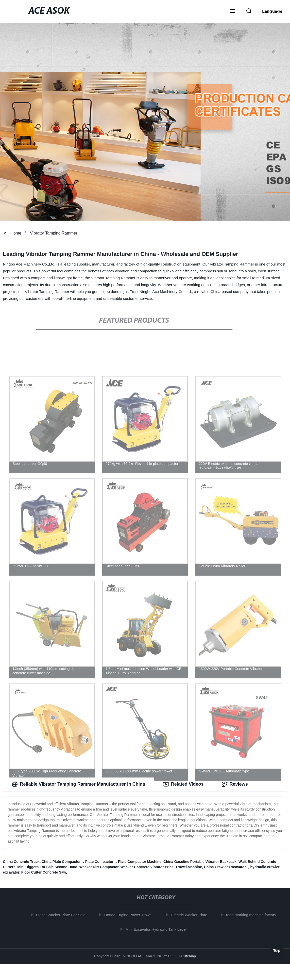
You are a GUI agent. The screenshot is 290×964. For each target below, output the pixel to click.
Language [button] (272, 11)
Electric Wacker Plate (191, 915)
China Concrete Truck (21, 862)
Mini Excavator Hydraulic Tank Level (158, 929)
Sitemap (189, 956)
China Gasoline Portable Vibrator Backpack (199, 862)
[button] (232, 11)
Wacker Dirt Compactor (98, 867)
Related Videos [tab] (183, 784)
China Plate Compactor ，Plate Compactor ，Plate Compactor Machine (101, 862)
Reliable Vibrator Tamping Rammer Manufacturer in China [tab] (78, 784)
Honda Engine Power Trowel (130, 915)
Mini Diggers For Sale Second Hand (47, 867)
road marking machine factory (253, 915)
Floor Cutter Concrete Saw (43, 872)
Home (15, 233)
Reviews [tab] (234, 784)
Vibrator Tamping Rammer (53, 233)
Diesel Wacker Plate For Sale (62, 915)
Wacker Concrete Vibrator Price (147, 867)
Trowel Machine (189, 867)
